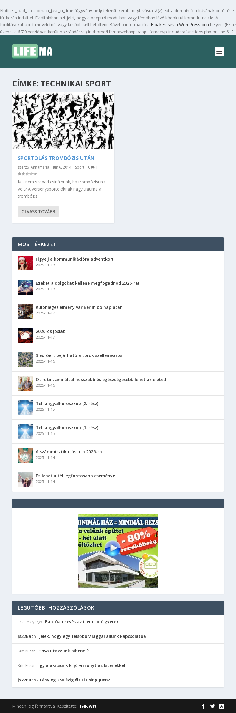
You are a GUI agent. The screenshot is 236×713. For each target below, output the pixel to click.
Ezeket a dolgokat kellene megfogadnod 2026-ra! (87, 283)
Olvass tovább (38, 211)
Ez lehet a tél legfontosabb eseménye (75, 476)
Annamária (40, 167)
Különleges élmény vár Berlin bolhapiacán (79, 307)
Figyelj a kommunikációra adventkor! (74, 259)
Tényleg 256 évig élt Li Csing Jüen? (74, 680)
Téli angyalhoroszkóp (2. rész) (67, 403)
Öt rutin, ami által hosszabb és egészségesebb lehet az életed (101, 379)
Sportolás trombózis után (56, 158)
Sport (79, 167)
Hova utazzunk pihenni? (63, 651)
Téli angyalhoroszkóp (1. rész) (67, 427)
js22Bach (27, 636)
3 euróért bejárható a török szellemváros (79, 355)
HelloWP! (87, 706)
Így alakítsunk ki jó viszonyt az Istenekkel (81, 665)
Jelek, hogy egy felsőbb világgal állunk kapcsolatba (92, 636)
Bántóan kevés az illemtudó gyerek (82, 621)
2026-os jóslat (50, 331)
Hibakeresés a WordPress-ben (180, 24)
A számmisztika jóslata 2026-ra (69, 451)
